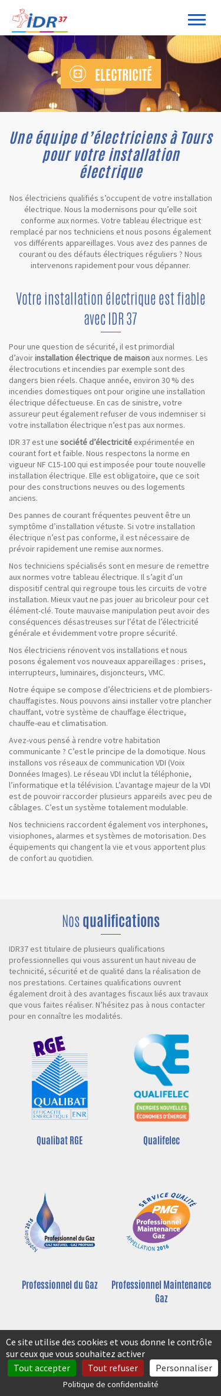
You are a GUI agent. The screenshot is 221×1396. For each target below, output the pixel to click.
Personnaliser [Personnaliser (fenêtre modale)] (184, 1368)
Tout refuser (113, 1368)
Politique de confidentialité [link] (111, 1384)
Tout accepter (42, 1368)
